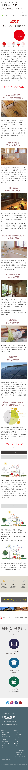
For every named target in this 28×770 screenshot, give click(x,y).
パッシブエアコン (20, 750)
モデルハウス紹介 (6, 759)
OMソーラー (18, 745)
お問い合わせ (5, 741)
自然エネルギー (5, 732)
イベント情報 (18, 734)
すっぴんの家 (18, 754)
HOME (2, 729)
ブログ (16, 732)
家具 (16, 739)
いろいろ (17, 741)
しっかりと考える (6, 736)
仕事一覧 (4, 747)
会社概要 (4, 739)
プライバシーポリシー (7, 743)
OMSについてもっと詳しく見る (14, 600)
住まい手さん (18, 738)
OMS (17, 747)
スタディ (17, 736)
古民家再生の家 (18, 752)
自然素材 (4, 734)
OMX (17, 748)
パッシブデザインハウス (20, 756)
